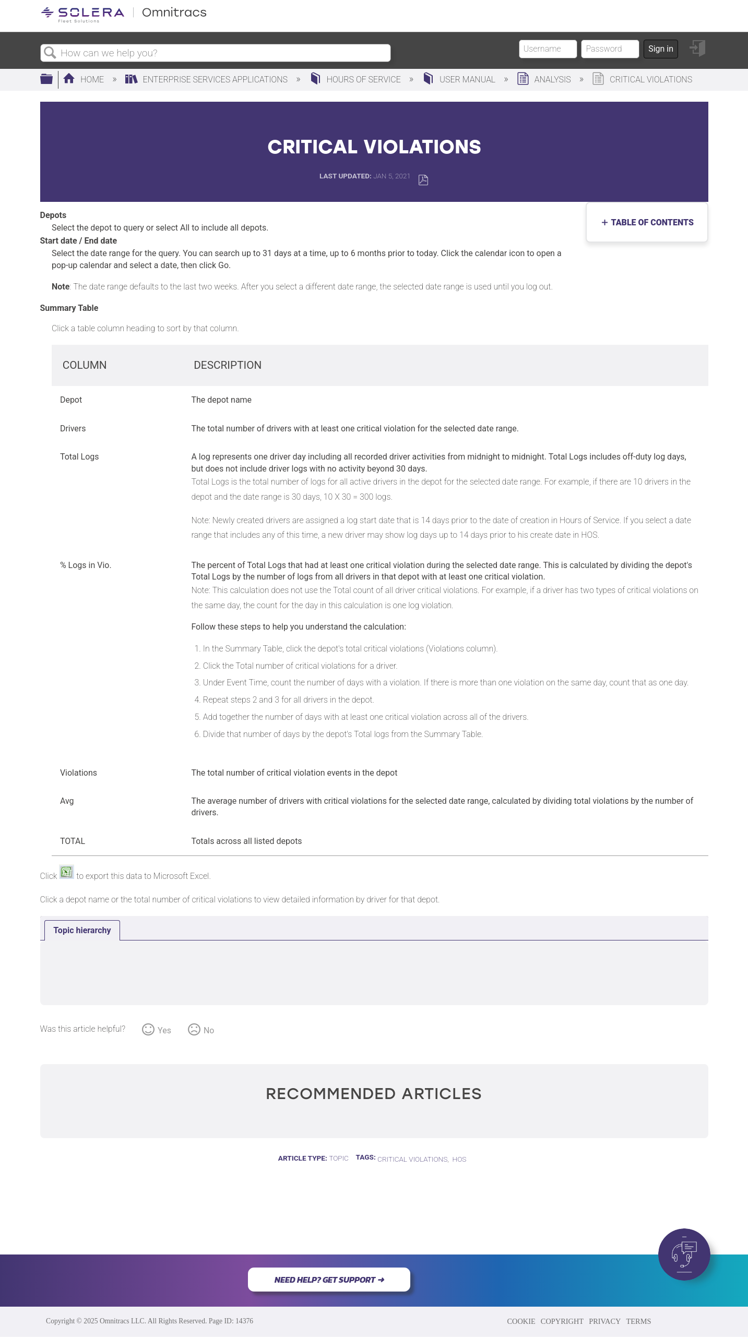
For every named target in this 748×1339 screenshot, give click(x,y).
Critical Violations (412, 1159)
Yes (164, 1030)
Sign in (660, 49)
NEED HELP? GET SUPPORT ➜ (329, 1279)
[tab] (82, 930)
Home (84, 80)
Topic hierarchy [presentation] (82, 930)
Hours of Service (356, 80)
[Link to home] (123, 21)
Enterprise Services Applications (207, 80)
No (209, 1030)
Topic (339, 1158)
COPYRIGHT (562, 1321)
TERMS (638, 1321)
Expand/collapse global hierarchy (53, 80)
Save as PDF (423, 180)
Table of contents (650, 222)
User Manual (459, 80)
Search (50, 53)
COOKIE (521, 1321)
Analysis (545, 80)
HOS (460, 1159)
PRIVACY (605, 1321)
